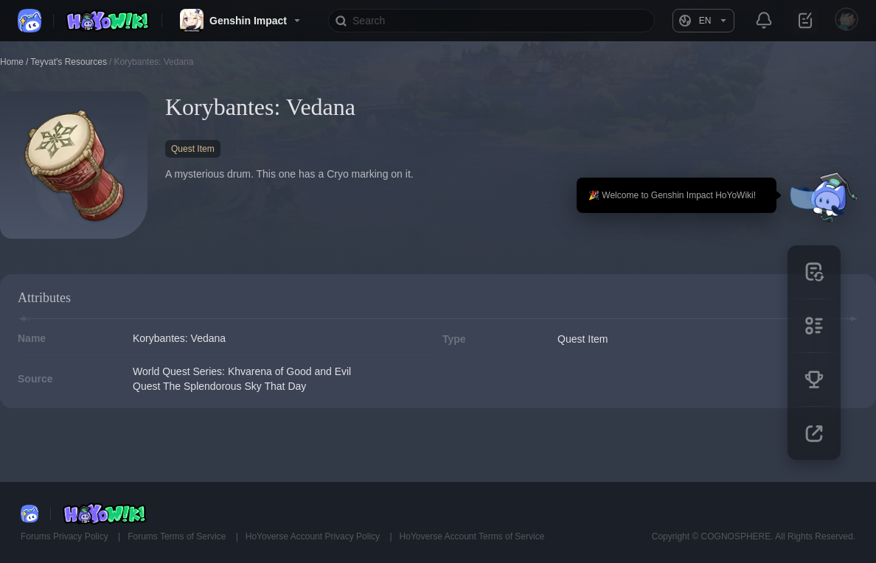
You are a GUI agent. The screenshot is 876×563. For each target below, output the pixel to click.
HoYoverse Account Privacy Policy (314, 536)
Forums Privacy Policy (66, 536)
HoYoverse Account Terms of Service (472, 536)
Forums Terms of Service (178, 536)
